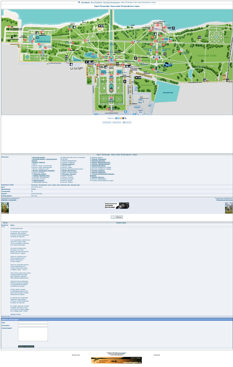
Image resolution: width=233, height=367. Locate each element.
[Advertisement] (117, 138)
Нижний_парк (75, 185)
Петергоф (34, 185)
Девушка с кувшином (8, 200)
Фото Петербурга (96, 2)
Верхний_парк (65, 185)
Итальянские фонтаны (224, 200)
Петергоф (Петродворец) (111, 2)
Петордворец (42, 185)
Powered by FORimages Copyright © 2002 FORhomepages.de (116, 354)
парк (58, 185)
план (49, 185)
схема (54, 185)
